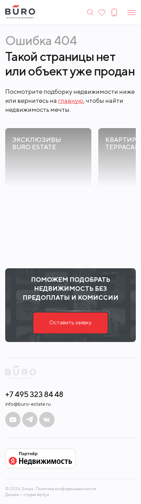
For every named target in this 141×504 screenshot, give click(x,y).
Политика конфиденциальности (66, 488)
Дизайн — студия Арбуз (27, 494)
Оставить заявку (70, 322)
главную (70, 100)
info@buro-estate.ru (28, 404)
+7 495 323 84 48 (34, 394)
